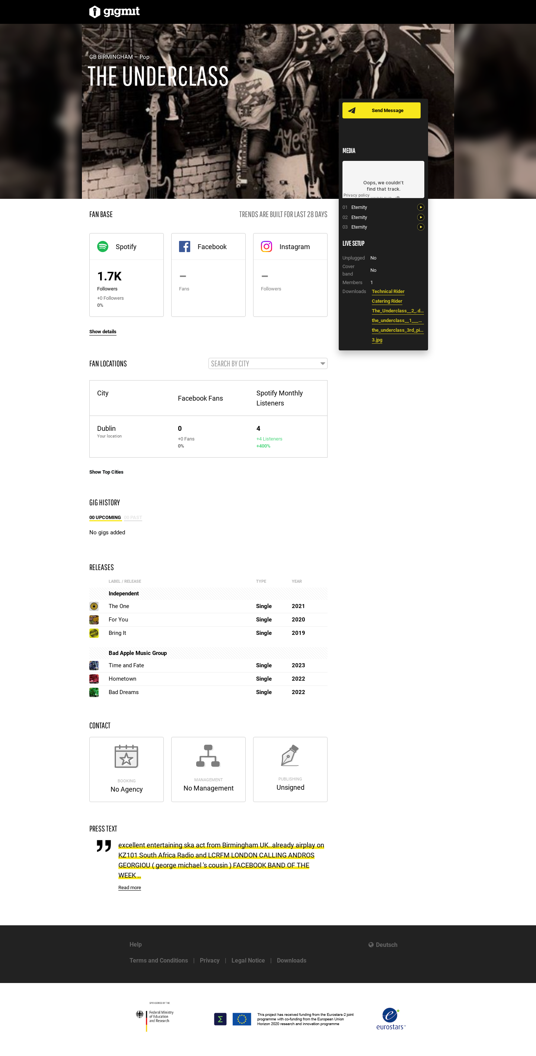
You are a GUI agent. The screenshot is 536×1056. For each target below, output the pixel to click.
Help (136, 944)
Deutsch (387, 944)
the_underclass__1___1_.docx (398, 320)
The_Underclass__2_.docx (398, 311)
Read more (129, 888)
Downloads (291, 960)
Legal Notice (248, 960)
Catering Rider (387, 301)
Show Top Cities (106, 472)
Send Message (388, 110)
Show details (103, 331)
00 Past (133, 518)
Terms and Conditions (159, 960)
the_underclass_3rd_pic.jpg (398, 330)
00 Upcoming (105, 518)
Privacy (210, 960)
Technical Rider (388, 291)
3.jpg (377, 340)
